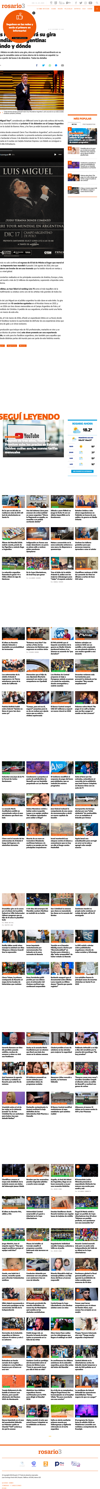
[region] (50, 20)
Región (60, 9)
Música (22, 346)
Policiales (68, 9)
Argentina (12, 346)
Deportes (77, 9)
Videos (90, 9)
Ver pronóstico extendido (82, 471)
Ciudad (53, 9)
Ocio (84, 9)
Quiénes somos (7, 1483)
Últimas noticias (43, 9)
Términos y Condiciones (11, 1485)
